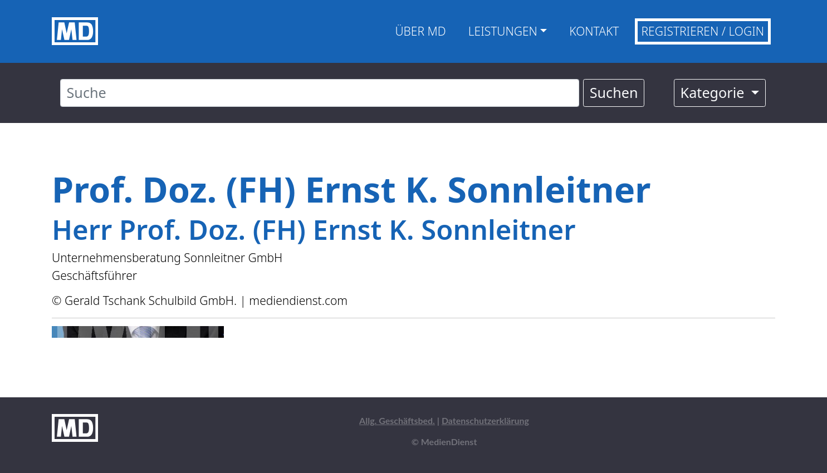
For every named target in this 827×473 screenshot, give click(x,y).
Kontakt (594, 31)
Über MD (420, 31)
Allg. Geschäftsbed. (397, 420)
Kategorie (714, 92)
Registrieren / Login (703, 31)
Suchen (614, 92)
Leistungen (502, 31)
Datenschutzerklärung (485, 420)
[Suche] (319, 93)
